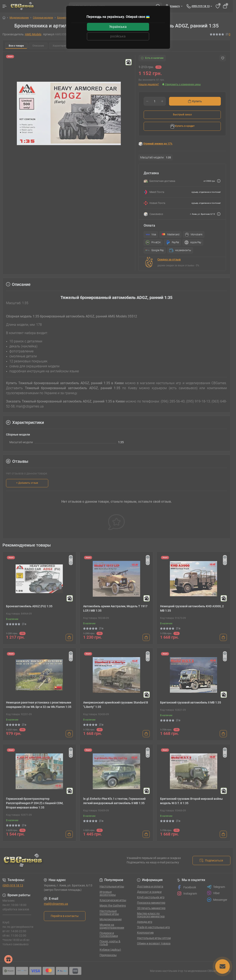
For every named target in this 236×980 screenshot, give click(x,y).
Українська (118, 27)
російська (118, 36)
